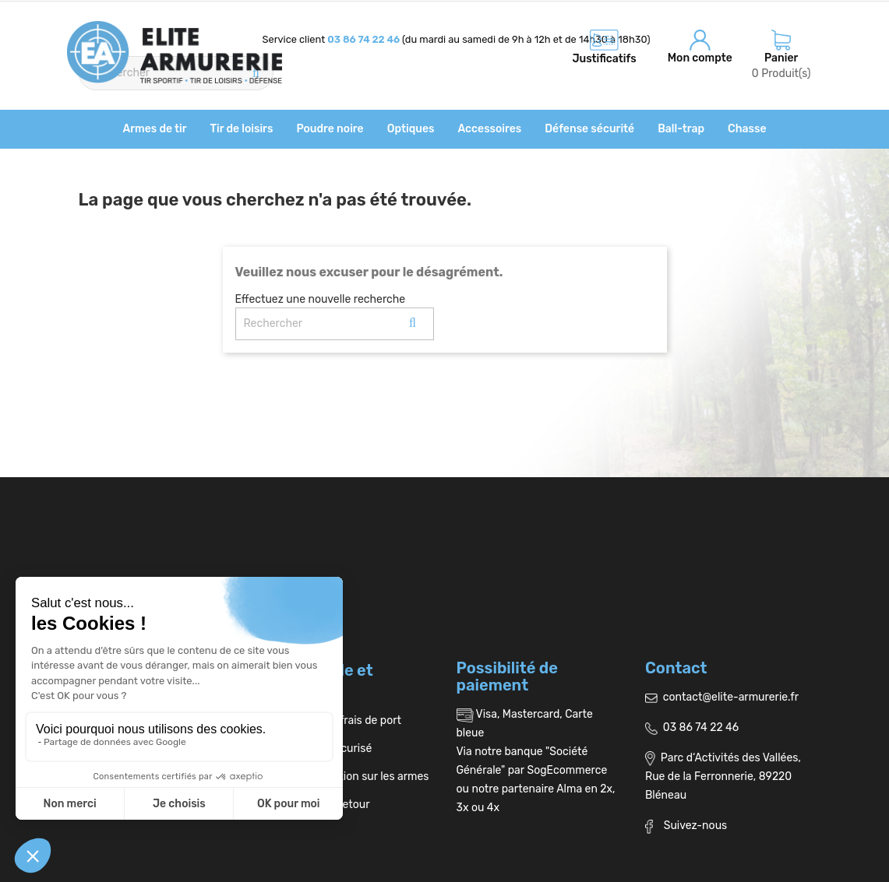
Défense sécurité (589, 128)
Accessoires (489, 128)
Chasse (747, 128)
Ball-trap (681, 128)
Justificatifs (604, 58)
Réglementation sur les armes (348, 776)
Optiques (411, 128)
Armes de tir (155, 128)
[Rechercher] (334, 323)
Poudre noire (329, 128)
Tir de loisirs (241, 128)
